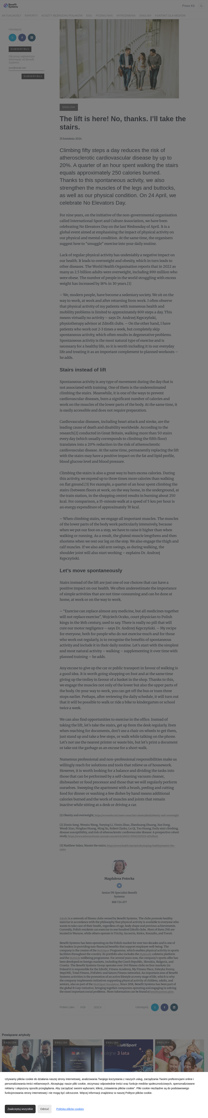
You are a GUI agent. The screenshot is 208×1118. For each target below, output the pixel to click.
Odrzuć (44, 1109)
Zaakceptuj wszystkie (20, 1109)
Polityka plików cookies (70, 1109)
